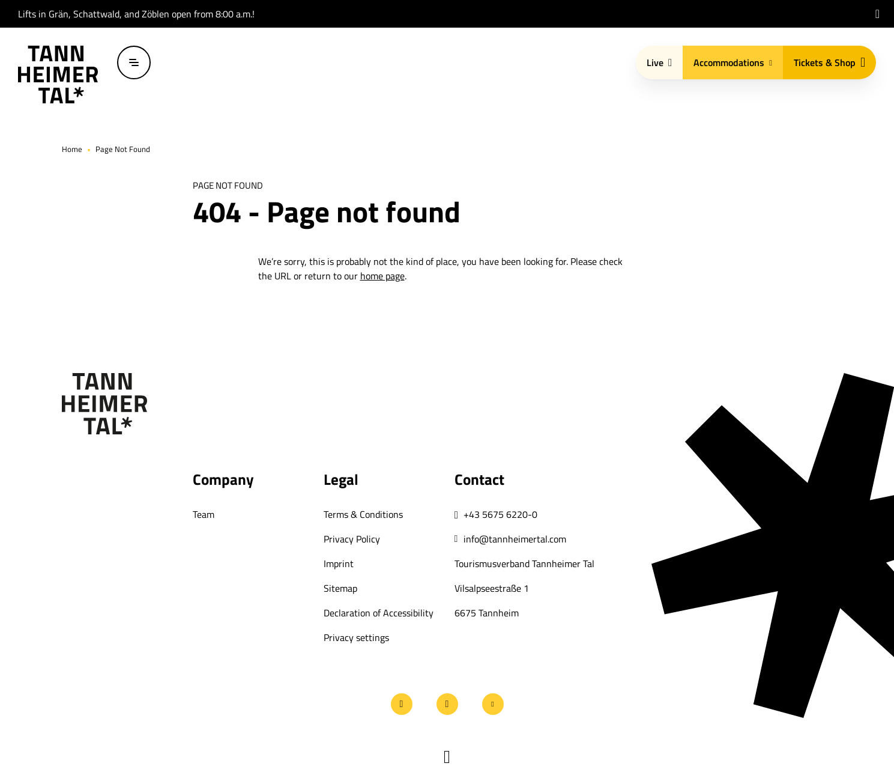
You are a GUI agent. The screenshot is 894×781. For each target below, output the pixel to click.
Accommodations (732, 62)
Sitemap (340, 588)
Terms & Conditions (363, 514)
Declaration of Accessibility (378, 613)
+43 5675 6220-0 (500, 514)
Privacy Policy (352, 539)
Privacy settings (356, 637)
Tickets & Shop (829, 62)
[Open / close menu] (134, 62)
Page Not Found (122, 149)
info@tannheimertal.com (515, 539)
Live (659, 62)
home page (382, 276)
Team (203, 514)
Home (72, 149)
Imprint (339, 563)
